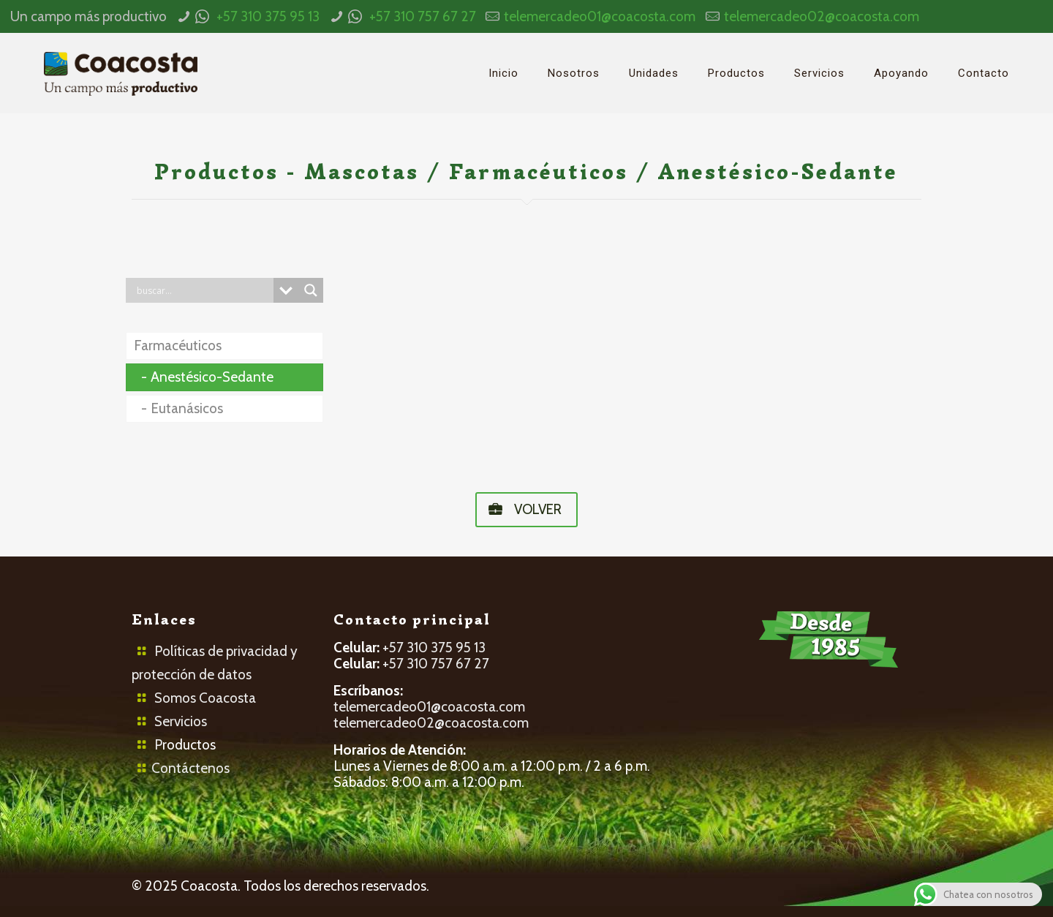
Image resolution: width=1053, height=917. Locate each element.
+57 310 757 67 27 (422, 16)
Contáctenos (190, 768)
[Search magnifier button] (310, 290)
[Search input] (203, 290)
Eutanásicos (187, 408)
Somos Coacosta (205, 698)
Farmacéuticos (178, 345)
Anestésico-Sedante (212, 377)
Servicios (180, 721)
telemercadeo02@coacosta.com (821, 16)
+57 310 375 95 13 (268, 16)
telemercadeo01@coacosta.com (599, 16)
